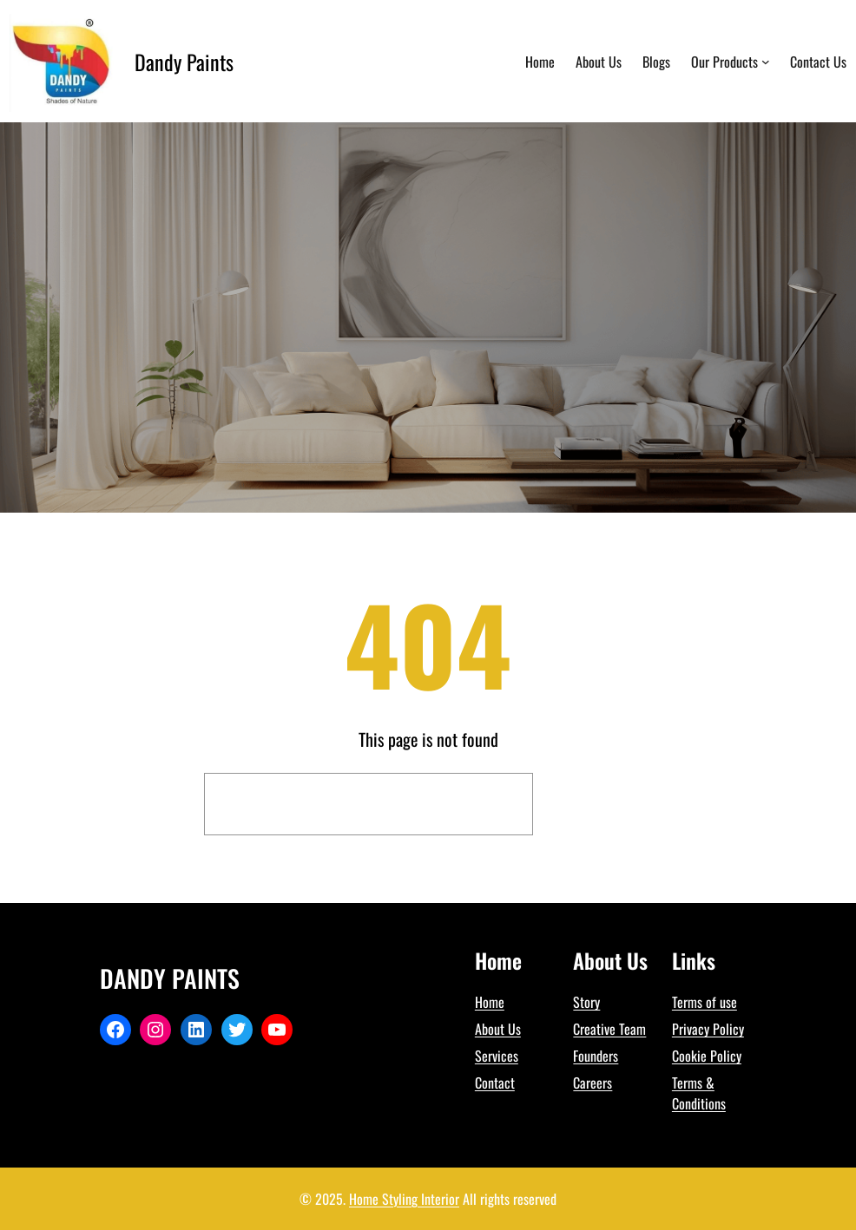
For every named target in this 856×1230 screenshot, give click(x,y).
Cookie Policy (706, 1055)
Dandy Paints (184, 61)
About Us (498, 1028)
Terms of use (704, 1001)
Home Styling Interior (404, 1198)
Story (586, 1001)
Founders (595, 1055)
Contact (495, 1082)
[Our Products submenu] (765, 61)
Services (496, 1055)
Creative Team (609, 1028)
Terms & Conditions (699, 1093)
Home (489, 1001)
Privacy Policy (708, 1028)
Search (597, 804)
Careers (592, 1082)
